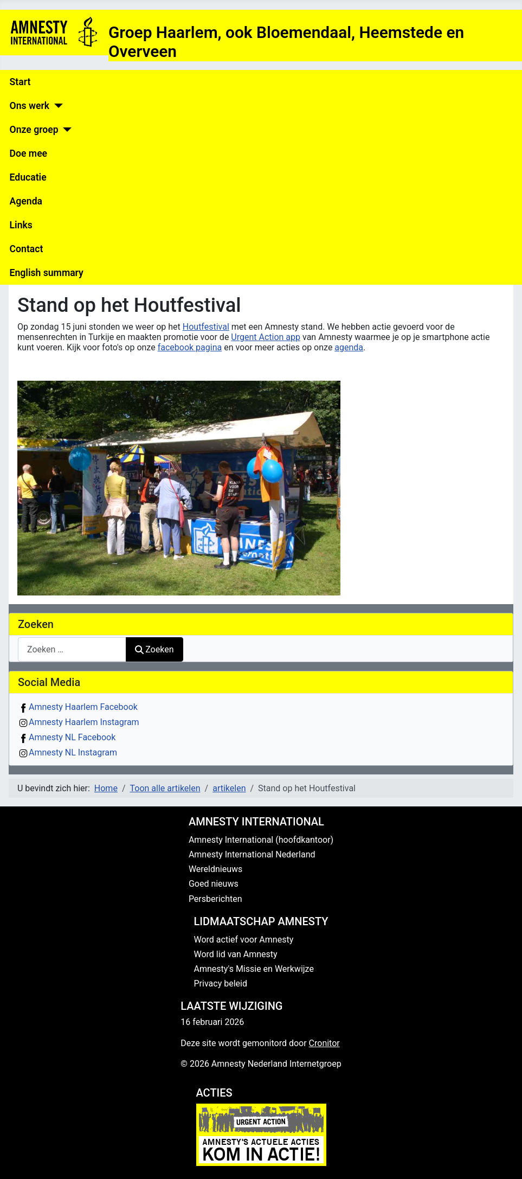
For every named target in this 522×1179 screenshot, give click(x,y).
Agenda (26, 201)
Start (20, 81)
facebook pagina (190, 347)
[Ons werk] (56, 106)
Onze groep (34, 129)
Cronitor (324, 1043)
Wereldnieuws (215, 869)
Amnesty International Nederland (252, 854)
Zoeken (154, 649)
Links (21, 225)
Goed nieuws (214, 884)
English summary (46, 272)
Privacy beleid (220, 983)
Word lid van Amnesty (236, 954)
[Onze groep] (65, 129)
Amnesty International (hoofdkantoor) (261, 840)
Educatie (28, 177)
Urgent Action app (265, 337)
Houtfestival (206, 327)
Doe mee (28, 153)
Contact (26, 249)
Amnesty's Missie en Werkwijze (254, 969)
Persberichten (215, 899)
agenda (348, 347)
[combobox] (72, 649)
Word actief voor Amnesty (244, 939)
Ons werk (29, 105)
